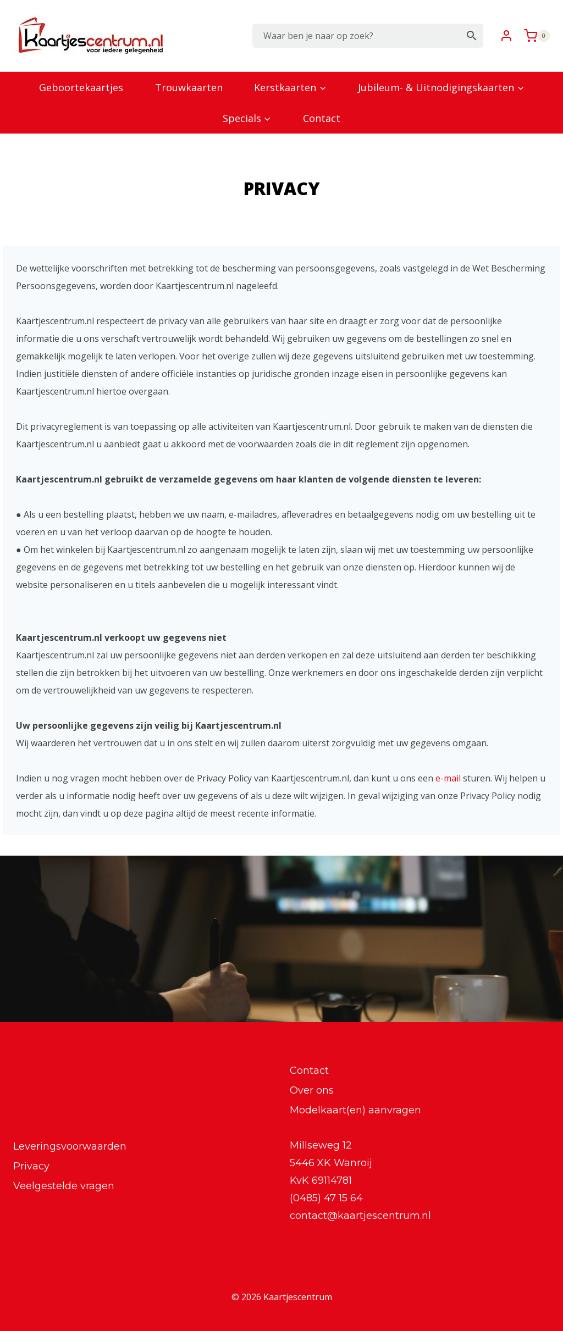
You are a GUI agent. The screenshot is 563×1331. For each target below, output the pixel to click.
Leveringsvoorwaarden (69, 1146)
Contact (321, 118)
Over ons (312, 1090)
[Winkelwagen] (534, 35)
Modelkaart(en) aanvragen (355, 1110)
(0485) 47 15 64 (326, 1198)
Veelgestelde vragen (63, 1186)
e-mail (448, 778)
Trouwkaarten (189, 87)
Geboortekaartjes (81, 87)
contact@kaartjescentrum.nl (360, 1216)
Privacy (31, 1166)
